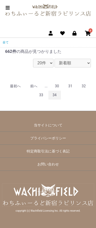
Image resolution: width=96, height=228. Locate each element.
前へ (33, 86)
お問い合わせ (48, 164)
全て (6, 42)
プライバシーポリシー (48, 138)
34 (54, 95)
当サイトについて (48, 125)
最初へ (15, 86)
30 (57, 86)
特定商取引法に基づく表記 (48, 151)
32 (84, 86)
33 (41, 95)
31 (70, 86)
